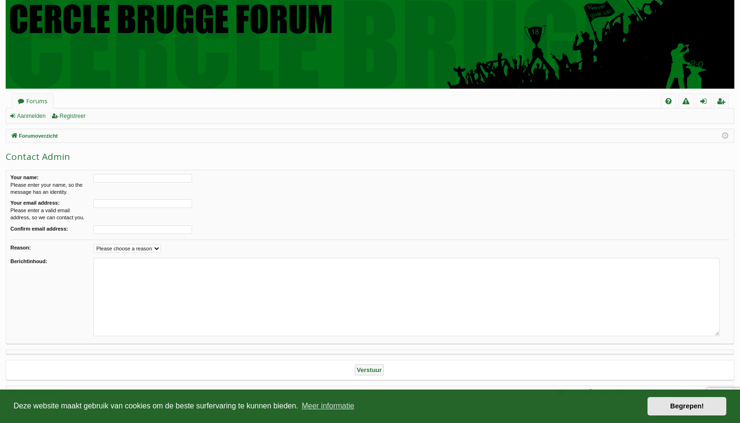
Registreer (72, 116)
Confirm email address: (39, 229)
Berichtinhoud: (28, 261)
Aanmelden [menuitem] (706, 102)
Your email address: (34, 203)
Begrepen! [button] (687, 406)
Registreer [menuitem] (722, 102)
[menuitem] (668, 101)
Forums (37, 101)
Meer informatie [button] (328, 406)
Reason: (20, 247)
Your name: (24, 177)
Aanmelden (31, 116)
